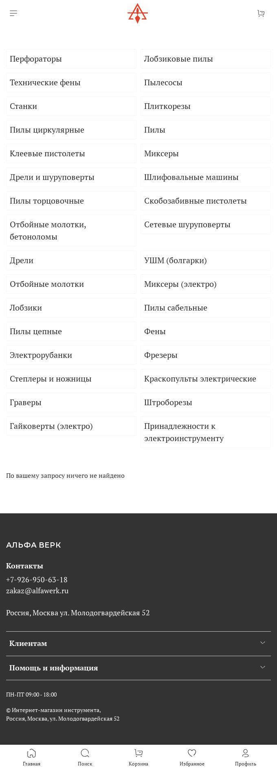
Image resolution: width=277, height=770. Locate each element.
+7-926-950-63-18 (37, 579)
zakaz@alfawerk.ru (37, 590)
